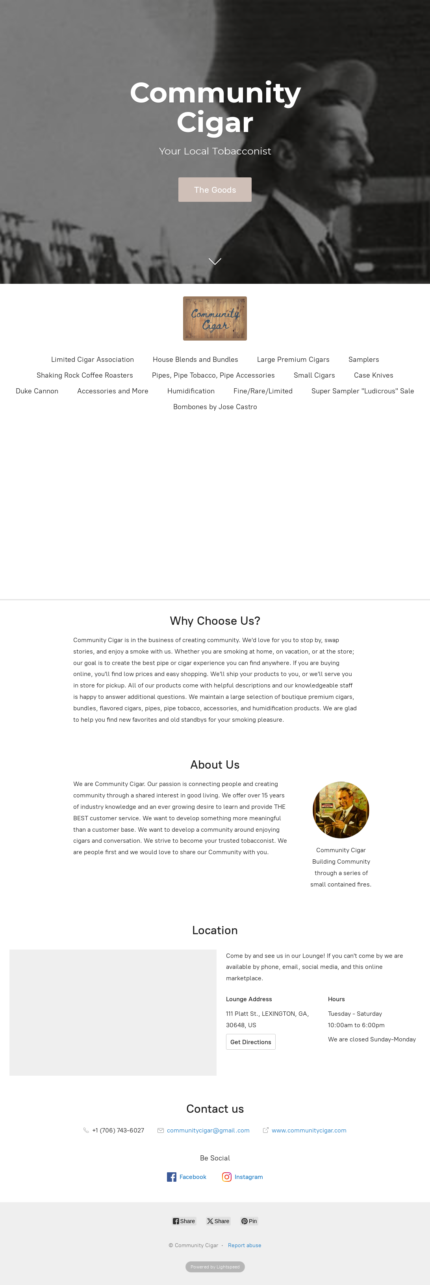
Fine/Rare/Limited (263, 391)
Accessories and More (112, 391)
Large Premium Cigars (293, 359)
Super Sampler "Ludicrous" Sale (362, 391)
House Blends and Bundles (195, 359)
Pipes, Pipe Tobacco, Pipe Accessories (213, 375)
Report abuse (244, 1245)
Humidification (191, 391)
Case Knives (373, 375)
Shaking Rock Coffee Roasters (85, 375)
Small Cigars (314, 375)
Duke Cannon (37, 391)
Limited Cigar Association (92, 359)
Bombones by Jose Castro (215, 406)
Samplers (363, 359)
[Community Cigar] (215, 318)
